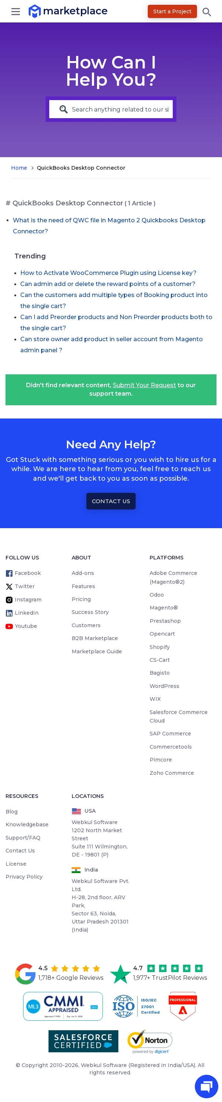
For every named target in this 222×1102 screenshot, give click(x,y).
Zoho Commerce (172, 773)
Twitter (25, 586)
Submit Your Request (144, 385)
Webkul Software (104, 1065)
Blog (12, 811)
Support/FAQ (23, 837)
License (16, 864)
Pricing (81, 599)
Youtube (26, 626)
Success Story (90, 612)
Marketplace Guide (97, 651)
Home (19, 168)
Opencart (162, 634)
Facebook (28, 573)
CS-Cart (160, 660)
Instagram (28, 599)
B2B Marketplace (95, 638)
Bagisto (160, 673)
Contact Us (111, 501)
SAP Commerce (170, 733)
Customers (86, 625)
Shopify (160, 647)
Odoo (157, 594)
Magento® (164, 607)
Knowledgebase (27, 824)
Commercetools (171, 747)
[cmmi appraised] (64, 1006)
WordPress (164, 686)
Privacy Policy (24, 876)
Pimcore (161, 759)
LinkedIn (27, 613)
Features (83, 586)
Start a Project (172, 11)
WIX (155, 699)
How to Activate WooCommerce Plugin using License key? (108, 272)
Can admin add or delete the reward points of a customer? (108, 283)
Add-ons (83, 573)
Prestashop (165, 621)
